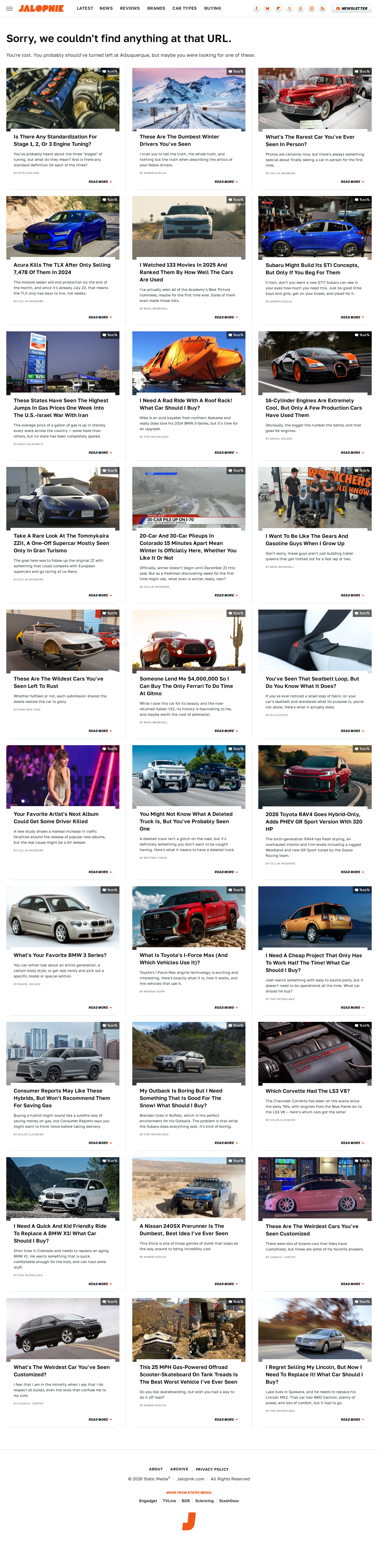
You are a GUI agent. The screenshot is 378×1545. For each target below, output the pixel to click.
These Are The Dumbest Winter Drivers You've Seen (179, 140)
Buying (212, 8)
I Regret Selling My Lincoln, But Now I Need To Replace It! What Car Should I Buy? (314, 1374)
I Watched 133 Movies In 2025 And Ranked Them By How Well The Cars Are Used (186, 272)
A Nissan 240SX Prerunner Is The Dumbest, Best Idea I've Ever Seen (184, 1230)
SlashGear (229, 1500)
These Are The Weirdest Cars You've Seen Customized (312, 1230)
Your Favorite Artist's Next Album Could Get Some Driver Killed (56, 818)
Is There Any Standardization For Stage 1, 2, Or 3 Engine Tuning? (55, 140)
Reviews (130, 8)
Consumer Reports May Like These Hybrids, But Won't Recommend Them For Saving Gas (62, 1098)
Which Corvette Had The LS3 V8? (308, 1091)
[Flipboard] (278, 8)
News (106, 8)
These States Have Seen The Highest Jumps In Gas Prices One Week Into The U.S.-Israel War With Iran (61, 407)
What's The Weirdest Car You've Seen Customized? (62, 1371)
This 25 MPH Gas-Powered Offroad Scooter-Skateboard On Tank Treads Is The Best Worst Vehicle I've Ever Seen (189, 1374)
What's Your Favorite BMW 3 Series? (60, 955)
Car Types (184, 8)
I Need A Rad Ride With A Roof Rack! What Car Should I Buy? (186, 404)
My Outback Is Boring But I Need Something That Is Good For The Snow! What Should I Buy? (181, 1098)
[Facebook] (256, 8)
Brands (156, 8)
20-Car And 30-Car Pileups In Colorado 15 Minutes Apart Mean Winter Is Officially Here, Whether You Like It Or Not (188, 547)
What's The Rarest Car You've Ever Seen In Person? (310, 140)
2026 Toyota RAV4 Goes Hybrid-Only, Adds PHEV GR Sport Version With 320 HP (314, 821)
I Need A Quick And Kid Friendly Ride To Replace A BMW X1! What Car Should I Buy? (60, 1233)
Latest (85, 8)
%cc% (112, 71)
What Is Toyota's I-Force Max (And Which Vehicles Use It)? (184, 959)
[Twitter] (289, 8)
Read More (98, 181)
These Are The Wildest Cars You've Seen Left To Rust (58, 682)
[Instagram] (312, 8)
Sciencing (204, 1500)
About (156, 1469)
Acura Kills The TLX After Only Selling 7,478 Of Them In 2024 (62, 268)
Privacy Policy (212, 1469)
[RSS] (323, 8)
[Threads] (300, 8)
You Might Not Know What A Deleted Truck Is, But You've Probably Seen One (186, 821)
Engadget (148, 1500)
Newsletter (352, 8)
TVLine (169, 1500)
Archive (179, 1469)
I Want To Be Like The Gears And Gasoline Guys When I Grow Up (307, 540)
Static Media (156, 1478)
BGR (186, 1500)
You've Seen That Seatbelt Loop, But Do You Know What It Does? (312, 682)
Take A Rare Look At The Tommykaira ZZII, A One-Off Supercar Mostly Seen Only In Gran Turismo (61, 543)
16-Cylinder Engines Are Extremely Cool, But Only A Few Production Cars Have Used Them (314, 407)
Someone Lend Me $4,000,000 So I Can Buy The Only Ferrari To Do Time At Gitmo (186, 686)
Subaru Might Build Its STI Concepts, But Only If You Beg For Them (312, 269)
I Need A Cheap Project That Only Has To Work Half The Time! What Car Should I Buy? (314, 962)
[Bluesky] (267, 8)
